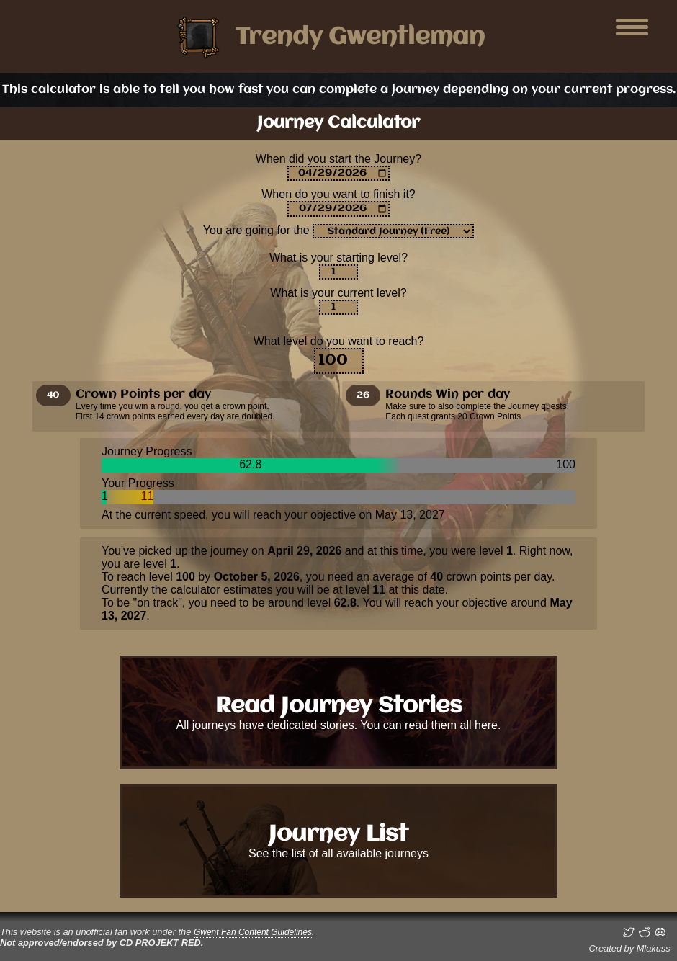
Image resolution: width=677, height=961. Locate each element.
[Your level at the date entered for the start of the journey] (338, 272)
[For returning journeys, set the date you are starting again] (338, 173)
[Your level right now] (338, 307)
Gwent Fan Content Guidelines (253, 932)
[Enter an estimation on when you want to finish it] (338, 208)
